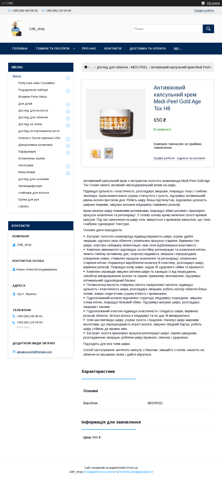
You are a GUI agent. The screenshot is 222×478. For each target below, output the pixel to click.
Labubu (23, 206)
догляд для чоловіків (33, 179)
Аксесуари (25, 165)
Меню (17, 76)
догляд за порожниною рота (38, 131)
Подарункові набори (33, 90)
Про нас (89, 48)
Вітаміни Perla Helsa (32, 96)
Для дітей (25, 103)
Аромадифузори (30, 186)
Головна (19, 48)
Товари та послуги (52, 48)
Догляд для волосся (33, 110)
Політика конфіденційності (136, 471)
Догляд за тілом (30, 124)
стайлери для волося (33, 192)
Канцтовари (26, 172)
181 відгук (213, 3)
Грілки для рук (28, 199)
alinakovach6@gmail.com (34, 351)
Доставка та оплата (148, 48)
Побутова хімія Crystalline (36, 83)
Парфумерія (27, 151)
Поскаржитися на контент (100, 471)
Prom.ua (132, 467)
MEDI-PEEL (139, 67)
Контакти (112, 48)
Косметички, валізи (31, 158)
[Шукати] (208, 29)
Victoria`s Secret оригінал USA (39, 138)
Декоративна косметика (35, 144)
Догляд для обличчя (112, 67)
